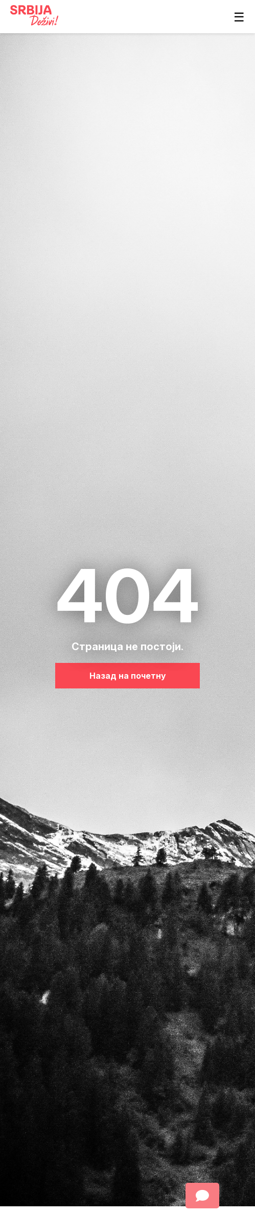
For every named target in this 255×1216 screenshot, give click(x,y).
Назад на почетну (127, 676)
